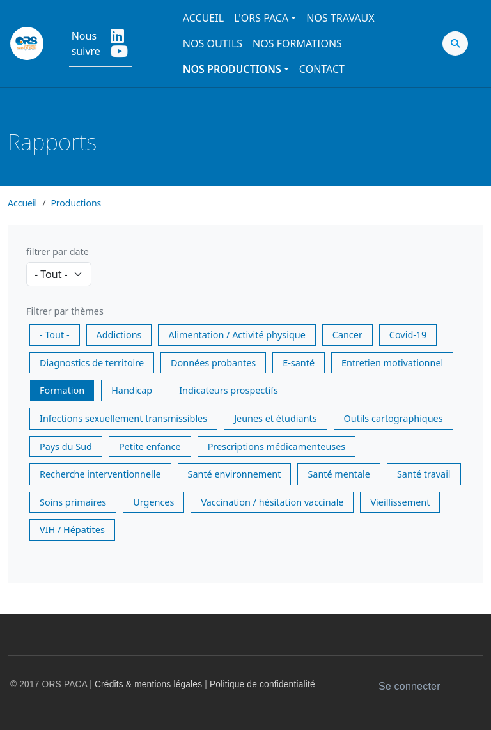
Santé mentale (339, 474)
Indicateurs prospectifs (228, 390)
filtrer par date (57, 251)
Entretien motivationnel (392, 363)
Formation (62, 390)
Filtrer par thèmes (65, 311)
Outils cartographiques (393, 418)
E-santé (299, 363)
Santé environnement (234, 474)
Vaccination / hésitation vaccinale (272, 502)
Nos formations (297, 43)
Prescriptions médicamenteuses (277, 446)
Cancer (347, 335)
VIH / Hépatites (72, 530)
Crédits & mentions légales (148, 684)
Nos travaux (340, 18)
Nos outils (212, 43)
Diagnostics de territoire (92, 363)
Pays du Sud (66, 446)
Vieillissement (400, 502)
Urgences (153, 502)
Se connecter (409, 686)
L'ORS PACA (261, 18)
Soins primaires (73, 502)
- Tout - (55, 335)
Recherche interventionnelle (100, 474)
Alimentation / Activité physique (236, 335)
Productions (76, 203)
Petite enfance (150, 446)
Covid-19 (407, 335)
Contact (322, 69)
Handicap (131, 390)
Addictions (119, 335)
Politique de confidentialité (262, 684)
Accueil (203, 18)
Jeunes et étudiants (275, 418)
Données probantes (213, 363)
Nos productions (232, 69)
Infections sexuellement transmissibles (123, 418)
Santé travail (424, 474)
